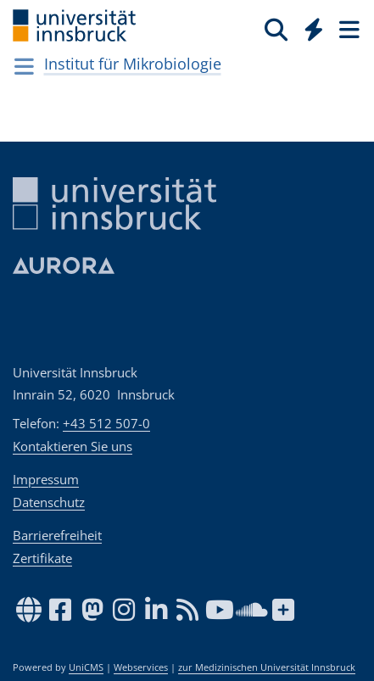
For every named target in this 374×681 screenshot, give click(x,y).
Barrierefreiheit (57, 535)
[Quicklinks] (314, 29)
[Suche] (276, 29)
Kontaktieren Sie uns (72, 446)
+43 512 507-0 (106, 423)
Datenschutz (49, 502)
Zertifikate (42, 558)
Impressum (46, 479)
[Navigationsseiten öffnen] (24, 66)
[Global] (309, 26)
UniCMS (86, 667)
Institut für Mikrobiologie (132, 63)
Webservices (141, 667)
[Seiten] (347, 29)
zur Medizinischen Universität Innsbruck (266, 667)
